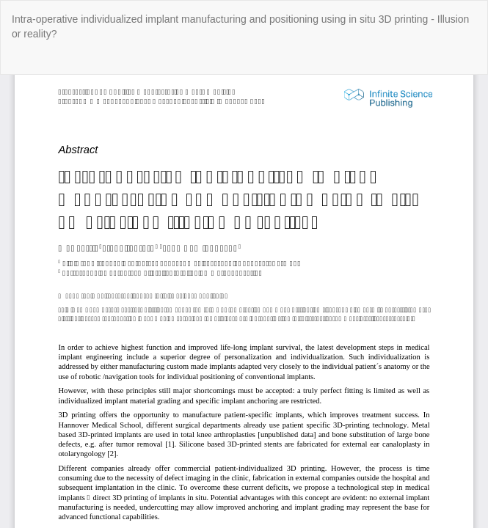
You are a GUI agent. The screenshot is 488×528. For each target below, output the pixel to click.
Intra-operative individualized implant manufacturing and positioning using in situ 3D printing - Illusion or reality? (240, 26)
